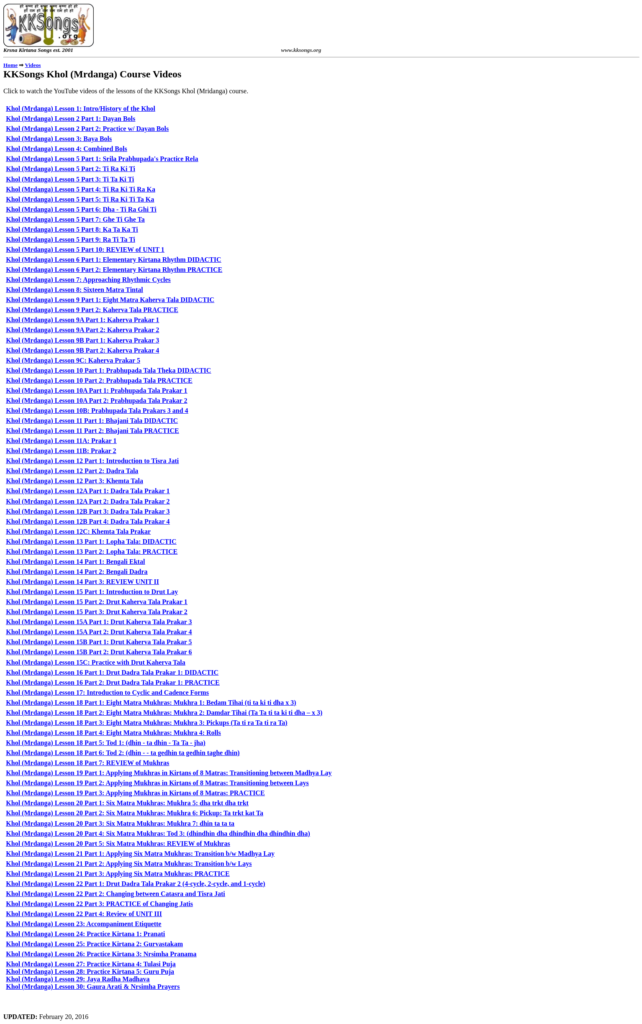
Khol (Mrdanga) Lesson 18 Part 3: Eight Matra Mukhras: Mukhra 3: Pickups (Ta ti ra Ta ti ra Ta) (146, 722)
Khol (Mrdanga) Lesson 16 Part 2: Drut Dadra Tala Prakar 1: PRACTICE (112, 682)
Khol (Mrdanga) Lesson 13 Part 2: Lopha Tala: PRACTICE (91, 551)
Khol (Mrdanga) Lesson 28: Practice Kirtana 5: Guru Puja (90, 971)
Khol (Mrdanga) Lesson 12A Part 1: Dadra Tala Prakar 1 (87, 490)
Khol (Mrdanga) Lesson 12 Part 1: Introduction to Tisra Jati (92, 460)
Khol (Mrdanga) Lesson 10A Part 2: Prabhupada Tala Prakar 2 (96, 400)
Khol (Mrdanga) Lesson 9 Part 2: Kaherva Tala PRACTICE (92, 309)
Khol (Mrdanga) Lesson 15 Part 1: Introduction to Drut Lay (92, 591)
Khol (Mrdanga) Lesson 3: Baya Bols (59, 138)
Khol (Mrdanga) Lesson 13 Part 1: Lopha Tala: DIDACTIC (91, 541)
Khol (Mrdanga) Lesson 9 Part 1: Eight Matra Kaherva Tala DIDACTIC (110, 299)
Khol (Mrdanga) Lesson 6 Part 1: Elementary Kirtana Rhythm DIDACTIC (113, 259)
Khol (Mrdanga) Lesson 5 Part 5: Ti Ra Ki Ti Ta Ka (80, 199)
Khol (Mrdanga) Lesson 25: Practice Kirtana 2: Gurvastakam (94, 943)
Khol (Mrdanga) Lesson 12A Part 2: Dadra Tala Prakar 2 (87, 501)
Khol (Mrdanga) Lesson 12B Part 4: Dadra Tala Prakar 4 (87, 521)
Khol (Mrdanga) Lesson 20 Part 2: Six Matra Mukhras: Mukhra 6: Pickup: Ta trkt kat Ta (134, 813)
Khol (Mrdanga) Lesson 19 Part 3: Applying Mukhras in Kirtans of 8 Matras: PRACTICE (135, 792)
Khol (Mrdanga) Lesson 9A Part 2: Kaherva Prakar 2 (82, 329)
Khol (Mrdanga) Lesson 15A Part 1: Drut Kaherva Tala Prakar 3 (99, 621)
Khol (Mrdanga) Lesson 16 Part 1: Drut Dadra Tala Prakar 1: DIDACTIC (112, 672)
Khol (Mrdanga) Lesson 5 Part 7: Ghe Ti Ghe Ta (75, 219)
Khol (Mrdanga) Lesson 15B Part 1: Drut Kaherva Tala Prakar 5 (99, 641)
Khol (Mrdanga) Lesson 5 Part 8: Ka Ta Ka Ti (72, 229)
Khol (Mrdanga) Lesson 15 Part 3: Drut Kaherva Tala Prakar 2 (96, 611)
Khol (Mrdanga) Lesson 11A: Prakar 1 (61, 440)
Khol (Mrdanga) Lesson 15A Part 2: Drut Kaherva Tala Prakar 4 (99, 631)
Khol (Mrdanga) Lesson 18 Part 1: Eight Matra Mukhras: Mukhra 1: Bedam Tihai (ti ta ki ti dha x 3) (151, 702)
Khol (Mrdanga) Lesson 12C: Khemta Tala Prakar (78, 531)
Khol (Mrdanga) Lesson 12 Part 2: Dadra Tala (72, 470)
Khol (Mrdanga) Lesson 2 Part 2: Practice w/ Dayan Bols (87, 128)
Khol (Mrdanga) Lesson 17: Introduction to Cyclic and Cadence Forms (107, 692)
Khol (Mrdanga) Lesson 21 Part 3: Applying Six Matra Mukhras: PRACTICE (117, 873)
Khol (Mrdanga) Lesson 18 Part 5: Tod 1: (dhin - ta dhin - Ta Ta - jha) (105, 742)
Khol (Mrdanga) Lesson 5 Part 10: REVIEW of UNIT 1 (85, 249)
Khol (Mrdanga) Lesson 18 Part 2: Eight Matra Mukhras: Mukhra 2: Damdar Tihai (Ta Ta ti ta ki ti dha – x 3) (164, 712)
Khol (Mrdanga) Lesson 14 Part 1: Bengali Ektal (75, 561)
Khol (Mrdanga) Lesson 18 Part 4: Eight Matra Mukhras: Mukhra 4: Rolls (113, 732)
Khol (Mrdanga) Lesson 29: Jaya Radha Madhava (77, 979)
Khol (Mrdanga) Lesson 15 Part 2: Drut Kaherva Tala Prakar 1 (96, 601)
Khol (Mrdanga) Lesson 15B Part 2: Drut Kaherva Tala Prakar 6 (99, 651)
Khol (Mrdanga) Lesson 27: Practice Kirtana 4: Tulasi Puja (90, 964)
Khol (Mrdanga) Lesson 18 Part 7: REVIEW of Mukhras (87, 762)
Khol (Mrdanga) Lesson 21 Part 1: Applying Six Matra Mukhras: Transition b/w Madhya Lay (140, 853)
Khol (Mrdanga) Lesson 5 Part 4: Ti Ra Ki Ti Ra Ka (80, 189)
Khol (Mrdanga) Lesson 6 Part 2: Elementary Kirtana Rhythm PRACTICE (114, 269)
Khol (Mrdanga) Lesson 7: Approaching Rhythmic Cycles (88, 279)
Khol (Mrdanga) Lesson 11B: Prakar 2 (61, 450)
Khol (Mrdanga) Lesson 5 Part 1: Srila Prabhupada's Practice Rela (102, 158)
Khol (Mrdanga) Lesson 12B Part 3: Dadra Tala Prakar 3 (87, 511)
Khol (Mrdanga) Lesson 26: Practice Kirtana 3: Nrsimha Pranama (101, 953)
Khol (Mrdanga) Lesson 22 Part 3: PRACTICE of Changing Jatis (99, 903)
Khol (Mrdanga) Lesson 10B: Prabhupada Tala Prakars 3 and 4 (97, 410)
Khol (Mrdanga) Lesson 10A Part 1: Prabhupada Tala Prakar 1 (96, 390)
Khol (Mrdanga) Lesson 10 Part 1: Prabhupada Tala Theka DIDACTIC (108, 370)
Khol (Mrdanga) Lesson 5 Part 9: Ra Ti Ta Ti (70, 239)
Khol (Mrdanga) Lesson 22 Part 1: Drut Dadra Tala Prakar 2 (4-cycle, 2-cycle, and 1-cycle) (135, 883)
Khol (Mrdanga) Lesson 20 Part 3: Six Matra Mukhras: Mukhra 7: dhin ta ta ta (120, 823)
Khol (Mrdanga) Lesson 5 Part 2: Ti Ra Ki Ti (70, 168)
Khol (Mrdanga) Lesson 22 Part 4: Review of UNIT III (84, 913)
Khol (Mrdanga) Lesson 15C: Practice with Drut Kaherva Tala (95, 662)
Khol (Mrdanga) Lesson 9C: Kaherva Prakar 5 (73, 360)
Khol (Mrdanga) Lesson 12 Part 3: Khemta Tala (74, 480)
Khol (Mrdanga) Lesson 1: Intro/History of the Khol (80, 108)
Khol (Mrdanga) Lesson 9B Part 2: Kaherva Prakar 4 (82, 350)
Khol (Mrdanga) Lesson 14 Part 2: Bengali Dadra (76, 571)
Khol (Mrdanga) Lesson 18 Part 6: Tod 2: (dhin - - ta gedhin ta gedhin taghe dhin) (122, 752)
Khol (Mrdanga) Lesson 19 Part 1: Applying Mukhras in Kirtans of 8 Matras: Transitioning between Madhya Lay (168, 772)
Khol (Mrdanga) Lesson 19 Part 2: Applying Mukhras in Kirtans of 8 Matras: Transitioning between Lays (157, 782)
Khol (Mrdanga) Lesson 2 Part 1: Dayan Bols (70, 118)
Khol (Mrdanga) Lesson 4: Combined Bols (66, 148)
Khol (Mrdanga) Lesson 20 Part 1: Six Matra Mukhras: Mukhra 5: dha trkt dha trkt (127, 802)
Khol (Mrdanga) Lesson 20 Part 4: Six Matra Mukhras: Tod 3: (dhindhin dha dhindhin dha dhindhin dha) (158, 833)
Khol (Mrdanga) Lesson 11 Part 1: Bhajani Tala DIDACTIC (92, 420)
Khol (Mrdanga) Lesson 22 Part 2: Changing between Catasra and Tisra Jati (115, 893)
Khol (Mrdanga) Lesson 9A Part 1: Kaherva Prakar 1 (82, 319)
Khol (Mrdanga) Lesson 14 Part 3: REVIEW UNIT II (82, 581)
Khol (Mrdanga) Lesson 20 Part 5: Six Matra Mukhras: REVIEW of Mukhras (118, 843)
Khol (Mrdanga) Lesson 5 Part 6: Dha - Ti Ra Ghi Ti (81, 209)
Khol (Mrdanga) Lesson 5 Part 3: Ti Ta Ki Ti (70, 179)
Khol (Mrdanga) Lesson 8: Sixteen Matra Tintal (74, 289)
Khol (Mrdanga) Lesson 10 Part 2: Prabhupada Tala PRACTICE (99, 380)
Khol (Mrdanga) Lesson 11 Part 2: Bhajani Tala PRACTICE (92, 430)
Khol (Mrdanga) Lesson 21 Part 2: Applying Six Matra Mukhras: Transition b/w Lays (129, 863)
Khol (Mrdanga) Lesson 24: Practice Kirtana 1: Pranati (85, 933)
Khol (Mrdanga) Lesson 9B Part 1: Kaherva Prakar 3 (82, 340)
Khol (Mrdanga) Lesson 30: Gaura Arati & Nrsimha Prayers (93, 986)
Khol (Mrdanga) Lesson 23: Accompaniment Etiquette (83, 923)
